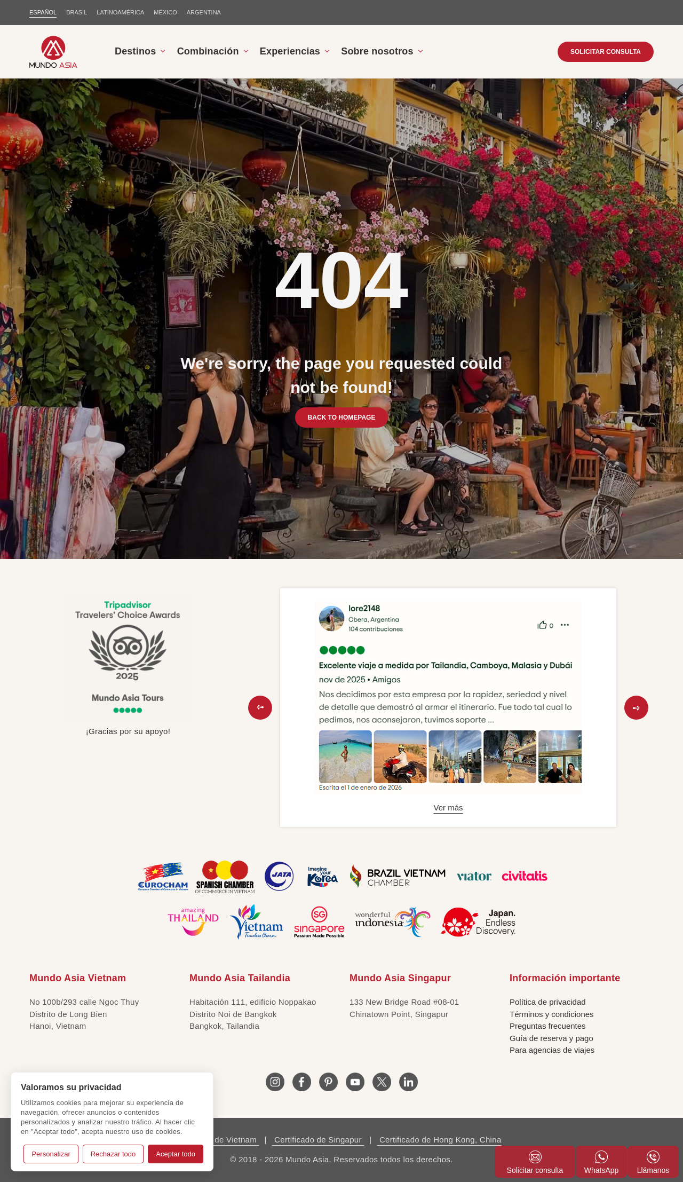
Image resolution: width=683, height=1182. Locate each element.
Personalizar (50, 1154)
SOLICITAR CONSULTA (605, 52)
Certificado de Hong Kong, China (439, 1139)
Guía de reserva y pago (551, 1038)
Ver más (448, 807)
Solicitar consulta (535, 1163)
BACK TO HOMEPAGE (342, 417)
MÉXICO (165, 12)
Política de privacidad (548, 1001)
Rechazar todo (113, 1154)
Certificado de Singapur (318, 1139)
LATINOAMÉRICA (120, 12)
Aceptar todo (175, 1154)
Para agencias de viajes (552, 1049)
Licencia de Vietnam (220, 1139)
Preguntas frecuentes (548, 1025)
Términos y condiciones (552, 1014)
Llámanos (653, 1163)
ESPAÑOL (43, 12)
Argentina (204, 12)
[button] (260, 708)
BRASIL (76, 12)
